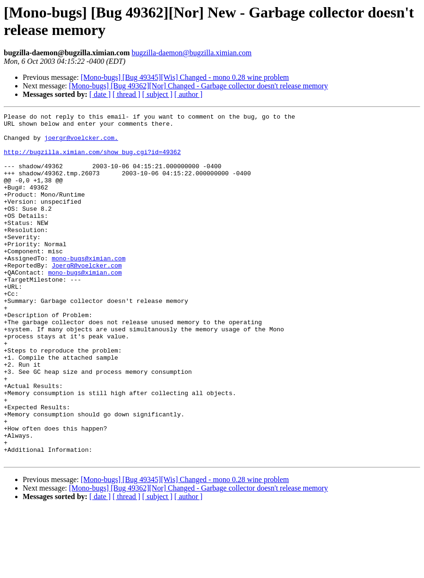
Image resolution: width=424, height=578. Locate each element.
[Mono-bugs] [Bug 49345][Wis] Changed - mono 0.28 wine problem (185, 77)
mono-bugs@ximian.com (88, 288)
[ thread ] (126, 94)
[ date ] (100, 94)
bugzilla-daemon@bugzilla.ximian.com (191, 53)
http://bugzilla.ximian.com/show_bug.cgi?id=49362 (92, 160)
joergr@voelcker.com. (81, 143)
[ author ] (188, 94)
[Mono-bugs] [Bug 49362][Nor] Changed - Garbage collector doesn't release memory (198, 86)
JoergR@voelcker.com (86, 296)
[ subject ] (157, 94)
